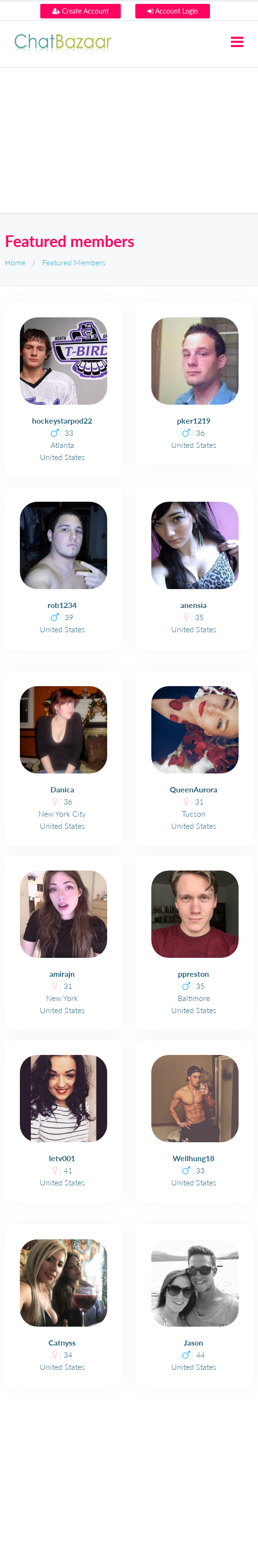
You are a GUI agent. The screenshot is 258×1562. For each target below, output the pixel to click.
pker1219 (193, 420)
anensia (193, 604)
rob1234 (62, 604)
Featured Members (74, 262)
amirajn (62, 973)
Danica (62, 789)
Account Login (172, 11)
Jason (193, 1342)
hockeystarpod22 (62, 420)
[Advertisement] (129, 140)
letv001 (62, 1158)
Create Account (80, 11)
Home (15, 262)
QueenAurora (193, 789)
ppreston (193, 973)
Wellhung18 (193, 1158)
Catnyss (62, 1342)
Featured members (69, 240)
